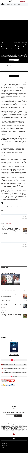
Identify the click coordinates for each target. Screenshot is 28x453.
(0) (26, 290)
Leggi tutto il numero (14, 354)
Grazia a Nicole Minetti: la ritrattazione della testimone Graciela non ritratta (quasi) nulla (12, 272)
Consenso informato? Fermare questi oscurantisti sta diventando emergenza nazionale (13, 207)
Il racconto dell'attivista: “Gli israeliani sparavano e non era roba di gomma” (11, 295)
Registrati (18, 415)
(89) (26, 233)
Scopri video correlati (14, 60)
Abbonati (22, 1)
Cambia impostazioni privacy (6, 445)
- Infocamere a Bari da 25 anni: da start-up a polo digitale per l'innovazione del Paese (13, 374)
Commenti (3, 65)
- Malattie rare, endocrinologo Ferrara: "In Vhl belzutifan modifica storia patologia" (12, 368)
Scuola (3, 21)
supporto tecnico (22, 430)
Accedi (10, 415)
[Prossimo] (26, 217)
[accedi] (26, 1)
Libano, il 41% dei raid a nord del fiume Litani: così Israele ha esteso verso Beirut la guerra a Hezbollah (11, 306)
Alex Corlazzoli (4, 233)
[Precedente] (23, 217)
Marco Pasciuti (4, 310)
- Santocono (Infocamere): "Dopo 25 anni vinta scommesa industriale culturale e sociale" (13, 372)
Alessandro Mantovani (5, 300)
